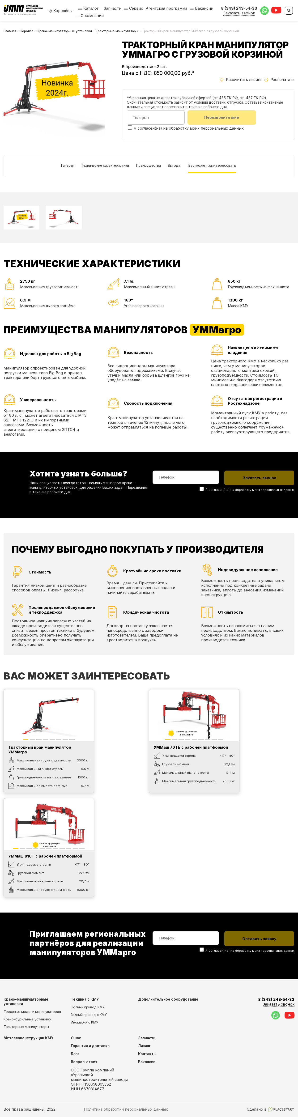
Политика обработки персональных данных (126, 1109)
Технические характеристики (102, 166)
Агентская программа (166, 8)
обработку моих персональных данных (206, 128)
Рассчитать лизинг (241, 79)
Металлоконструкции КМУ (29, 1038)
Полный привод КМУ (88, 1007)
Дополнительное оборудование (168, 999)
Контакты (147, 1054)
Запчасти (112, 8)
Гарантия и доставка (90, 1046)
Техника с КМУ (85, 999)
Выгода (180, 166)
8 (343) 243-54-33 (276, 1002)
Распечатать (279, 79)
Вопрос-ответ (84, 1062)
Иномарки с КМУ (84, 1022)
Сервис (136, 8)
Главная (10, 31)
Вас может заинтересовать (220, 166)
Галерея (60, 166)
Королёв (27, 31)
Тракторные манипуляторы (117, 31)
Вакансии (204, 8)
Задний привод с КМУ (89, 1015)
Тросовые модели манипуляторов (32, 1012)
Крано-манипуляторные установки (65, 31)
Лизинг (144, 1046)
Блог (75, 1054)
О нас (76, 1038)
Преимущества (150, 166)
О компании (92, 15)
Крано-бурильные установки (27, 1019)
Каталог (88, 8)
